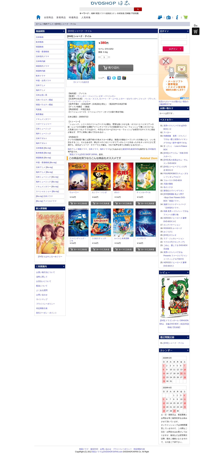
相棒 (93, 13)
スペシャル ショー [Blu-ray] (47, 191)
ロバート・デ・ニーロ (108, 99)
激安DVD (126, 149)
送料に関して (41, 277)
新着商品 (61, 17)
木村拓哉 (120, 13)
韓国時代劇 (40, 71)
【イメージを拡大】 (81, 82)
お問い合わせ (41, 295)
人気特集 (86, 17)
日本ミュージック (43, 129)
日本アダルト (41, 138)
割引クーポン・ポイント (46, 313)
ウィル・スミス (91, 99)
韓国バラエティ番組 (44, 105)
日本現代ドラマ (42, 56)
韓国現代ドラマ (42, 66)
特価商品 (73, 17)
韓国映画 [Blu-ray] (43, 158)
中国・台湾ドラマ (43, 80)
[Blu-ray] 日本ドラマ (44, 196)
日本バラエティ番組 (44, 100)
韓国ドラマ (100, 13)
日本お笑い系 (41, 95)
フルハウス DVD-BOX (172, 180)
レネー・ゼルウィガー (128, 99)
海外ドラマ (104, 149)
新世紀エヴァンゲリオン (173, 191)
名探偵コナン (111, 13)
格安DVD (134, 149)
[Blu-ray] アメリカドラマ (46, 201)
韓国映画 (39, 47)
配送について (41, 286)
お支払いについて (43, 281)
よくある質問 (41, 290)
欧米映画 (39, 42)
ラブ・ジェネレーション (173, 238)
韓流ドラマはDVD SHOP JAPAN (83, 154)
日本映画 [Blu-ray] (43, 148)
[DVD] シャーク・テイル (66, 24)
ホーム (39, 24)
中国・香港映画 (42, 52)
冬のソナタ (168, 187)
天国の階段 (168, 184)
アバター (167, 132)
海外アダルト (41, 143)
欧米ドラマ (40, 76)
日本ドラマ (93, 149)
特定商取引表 (41, 308)
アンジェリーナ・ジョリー (79, 101)
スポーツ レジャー (43, 124)
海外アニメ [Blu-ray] (44, 172)
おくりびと (168, 232)
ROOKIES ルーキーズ (172, 228)
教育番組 (39, 114)
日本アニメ (40, 85)
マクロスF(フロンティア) (173, 242)
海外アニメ (48, 24)
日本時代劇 (40, 61)
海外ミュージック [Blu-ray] (47, 182)
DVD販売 (152, 149)
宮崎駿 (128, 13)
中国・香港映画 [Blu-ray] (46, 162)
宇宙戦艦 (135, 13)
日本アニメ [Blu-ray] (44, 167)
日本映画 (39, 37)
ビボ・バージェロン (107, 96)
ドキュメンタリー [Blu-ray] (47, 187)
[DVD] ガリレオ (169, 235)
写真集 (39, 109)
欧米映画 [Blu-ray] (43, 153)
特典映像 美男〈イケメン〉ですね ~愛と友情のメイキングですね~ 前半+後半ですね (175, 139)
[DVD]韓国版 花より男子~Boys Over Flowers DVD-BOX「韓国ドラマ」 (174, 197)
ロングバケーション (171, 225)
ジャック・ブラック (147, 99)
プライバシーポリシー (45, 304)
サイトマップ (41, 299)
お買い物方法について (45, 272)
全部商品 (48, 17)
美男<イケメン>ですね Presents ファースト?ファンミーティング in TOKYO (175, 255)
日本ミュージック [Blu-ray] (47, 177)
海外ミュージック (43, 133)
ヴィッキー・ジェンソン (87, 96)
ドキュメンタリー (43, 119)
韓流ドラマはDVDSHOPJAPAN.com (107, 452)
